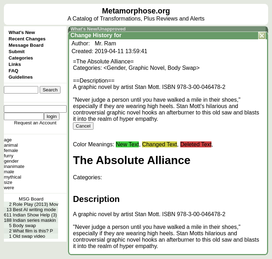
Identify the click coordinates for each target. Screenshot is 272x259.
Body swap (24, 225)
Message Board (26, 45)
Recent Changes (26, 38)
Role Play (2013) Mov (35, 204)
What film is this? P (33, 230)
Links (14, 64)
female (11, 150)
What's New (21, 32)
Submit (16, 51)
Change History (91, 35)
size (8, 182)
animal (11, 145)
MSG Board (31, 199)
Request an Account (35, 122)
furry (8, 155)
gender (11, 161)
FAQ (13, 70)
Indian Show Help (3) (35, 215)
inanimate (14, 166)
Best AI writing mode (34, 209)
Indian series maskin (34, 220)
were (9, 187)
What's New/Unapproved (98, 29)
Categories (20, 58)
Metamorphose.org (136, 11)
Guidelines (20, 77)
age (8, 139)
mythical (12, 177)
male (9, 171)
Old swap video (29, 236)
